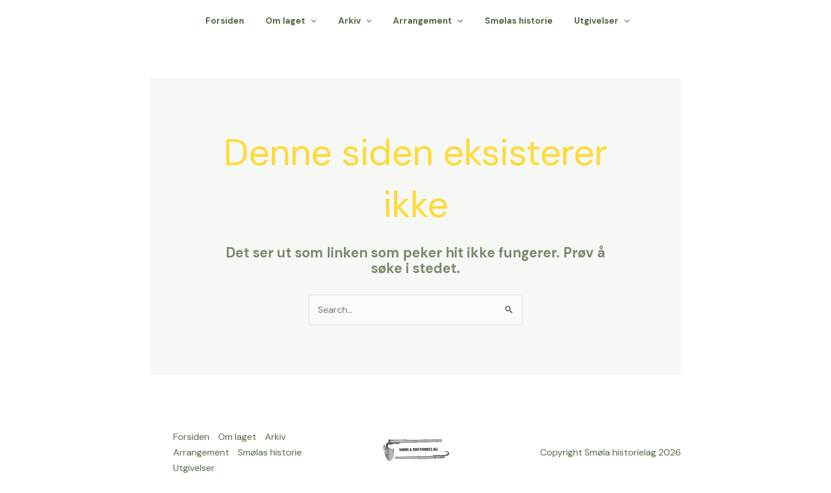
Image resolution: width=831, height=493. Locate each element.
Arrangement (439, 21)
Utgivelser (604, 21)
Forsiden (248, 21)
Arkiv (370, 21)
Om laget (310, 21)
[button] (666, 20)
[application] (330, 21)
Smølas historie (525, 21)
